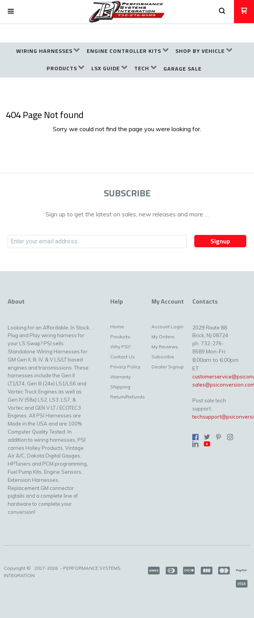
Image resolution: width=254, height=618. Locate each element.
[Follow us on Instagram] (230, 437)
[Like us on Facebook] (195, 437)
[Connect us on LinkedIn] (195, 444)
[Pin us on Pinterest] (218, 437)
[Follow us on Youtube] (207, 444)
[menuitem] (48, 51)
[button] (11, 11)
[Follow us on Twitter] (207, 437)
